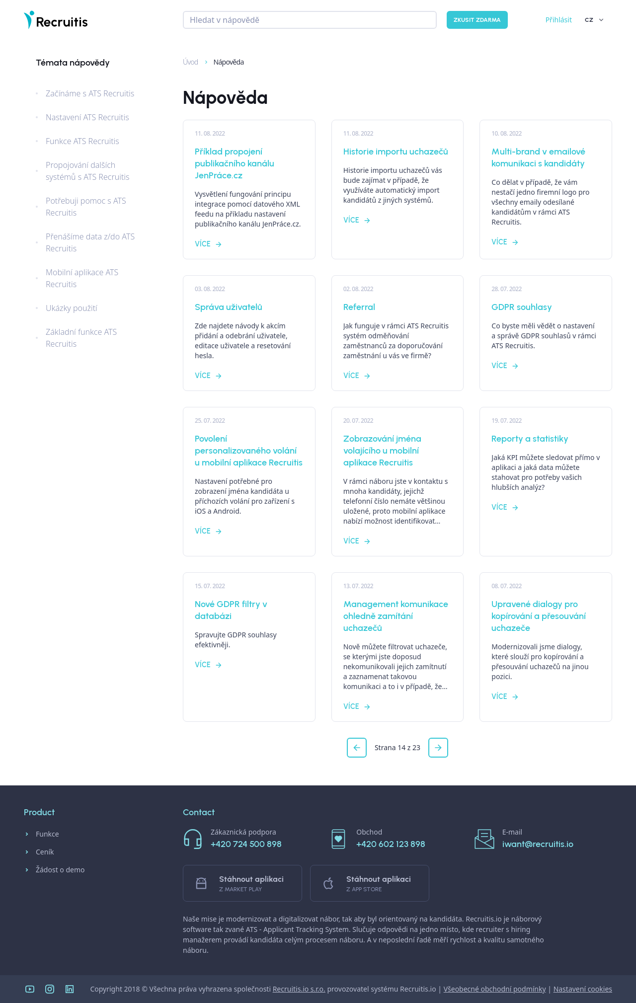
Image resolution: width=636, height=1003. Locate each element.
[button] (357, 748)
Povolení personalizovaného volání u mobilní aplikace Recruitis (249, 450)
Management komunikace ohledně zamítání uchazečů (395, 616)
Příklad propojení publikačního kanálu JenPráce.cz (234, 163)
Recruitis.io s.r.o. (299, 989)
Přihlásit (559, 19)
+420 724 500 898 (246, 844)
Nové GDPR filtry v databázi (231, 610)
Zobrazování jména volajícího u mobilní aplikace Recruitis (382, 450)
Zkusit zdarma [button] (477, 19)
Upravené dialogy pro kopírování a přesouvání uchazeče (538, 616)
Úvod (186, 62)
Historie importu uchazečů (395, 151)
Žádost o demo (54, 870)
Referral (359, 307)
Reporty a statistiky (529, 438)
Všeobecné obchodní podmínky (495, 989)
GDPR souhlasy (521, 307)
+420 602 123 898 (390, 844)
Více (209, 244)
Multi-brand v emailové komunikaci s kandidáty (538, 157)
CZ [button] (595, 20)
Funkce (41, 834)
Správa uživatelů (228, 307)
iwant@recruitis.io (537, 844)
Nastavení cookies (583, 989)
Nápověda (223, 62)
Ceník (39, 852)
